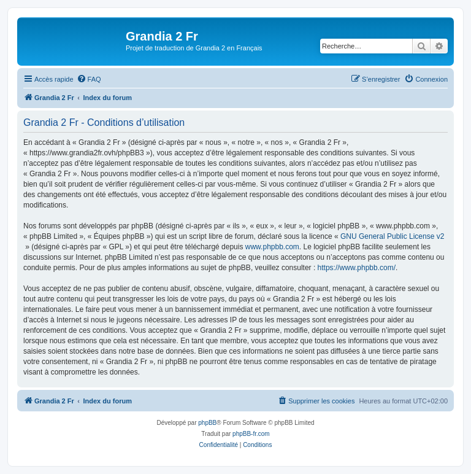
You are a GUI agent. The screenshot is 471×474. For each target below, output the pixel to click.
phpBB (207, 422)
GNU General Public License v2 (392, 236)
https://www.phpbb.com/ (357, 267)
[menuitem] (89, 79)
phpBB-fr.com (251, 433)
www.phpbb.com (272, 247)
